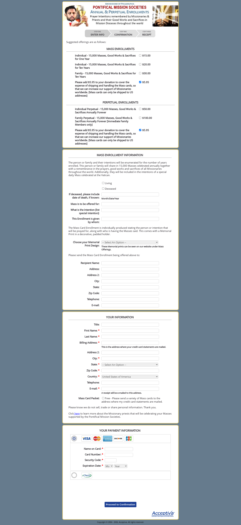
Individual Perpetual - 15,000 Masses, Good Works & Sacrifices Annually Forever (105, 110)
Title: (96, 324)
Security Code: (94, 460)
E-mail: (95, 305)
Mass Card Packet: (88, 398)
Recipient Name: (90, 263)
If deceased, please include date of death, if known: (84, 195)
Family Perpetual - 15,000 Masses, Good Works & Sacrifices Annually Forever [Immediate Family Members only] (103, 121)
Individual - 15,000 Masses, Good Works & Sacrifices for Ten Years (105, 66)
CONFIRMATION (123, 33)
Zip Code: (94, 293)
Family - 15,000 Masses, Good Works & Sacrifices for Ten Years (105, 75)
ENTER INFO (97, 33)
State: (95, 364)
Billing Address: (89, 342)
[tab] (120, 438)
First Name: (91, 330)
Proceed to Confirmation (120, 504)
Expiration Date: (93, 465)
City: (96, 281)
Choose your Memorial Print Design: (86, 243)
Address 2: (93, 275)
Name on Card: (93, 448)
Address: (94, 269)
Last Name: (92, 336)
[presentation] (120, 488)
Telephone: (93, 299)
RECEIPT (146, 33)
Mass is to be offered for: (85, 204)
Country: (93, 376)
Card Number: (94, 454)
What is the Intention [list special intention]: (85, 211)
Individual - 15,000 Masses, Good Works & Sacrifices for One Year (105, 57)
